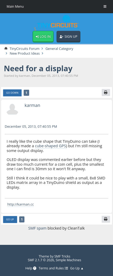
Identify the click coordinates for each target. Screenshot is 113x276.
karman (32, 105)
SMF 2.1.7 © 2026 (41, 260)
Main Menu (15, 6)
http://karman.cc (20, 204)
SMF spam (37, 228)
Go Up (10, 219)
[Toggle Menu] (105, 6)
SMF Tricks (62, 256)
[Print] (106, 92)
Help (30, 268)
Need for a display (38, 68)
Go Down (12, 92)
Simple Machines (68, 260)
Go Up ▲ (77, 268)
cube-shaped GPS (50, 145)
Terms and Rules (53, 268)
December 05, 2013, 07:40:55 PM (31, 126)
